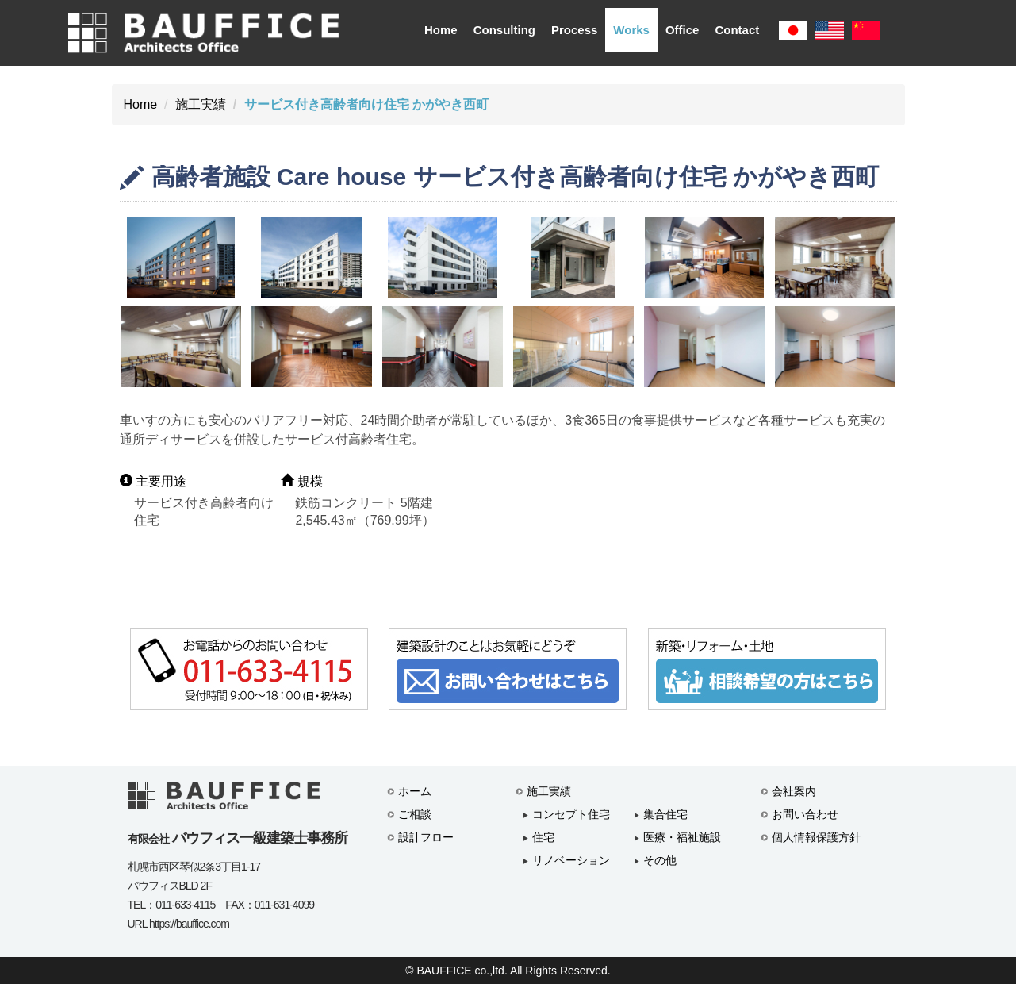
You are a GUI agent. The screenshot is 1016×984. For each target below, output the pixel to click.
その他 (660, 860)
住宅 (543, 837)
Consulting (504, 30)
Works (631, 30)
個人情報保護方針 (816, 837)
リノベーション (571, 860)
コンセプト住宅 (571, 814)
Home (441, 30)
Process (574, 30)
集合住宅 (665, 814)
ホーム (414, 791)
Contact (737, 30)
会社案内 (794, 791)
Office (682, 30)
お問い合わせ (805, 814)
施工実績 (200, 104)
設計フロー (426, 837)
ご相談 (414, 814)
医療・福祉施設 (682, 837)
